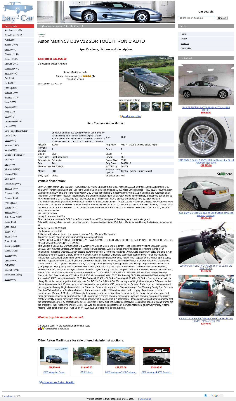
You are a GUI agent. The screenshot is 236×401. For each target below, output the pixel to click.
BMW (7, 49)
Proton (8, 203)
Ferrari (8, 73)
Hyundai (8, 97)
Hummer (8, 92)
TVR (7, 265)
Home (183, 34)
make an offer (132, 116)
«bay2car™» (9, 396)
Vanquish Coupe (54, 372)
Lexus (7, 136)
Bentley (8, 45)
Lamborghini (10, 121)
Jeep (7, 112)
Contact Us (186, 48)
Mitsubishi (9, 169)
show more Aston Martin (58, 382)
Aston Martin (10, 35)
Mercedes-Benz (12, 155)
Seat (7, 231)
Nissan (8, 174)
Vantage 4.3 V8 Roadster (156, 372)
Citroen (8, 59)
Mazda (8, 150)
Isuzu (7, 102)
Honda (8, 88)
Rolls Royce (10, 217)
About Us (185, 43)
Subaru (8, 251)
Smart (7, 241)
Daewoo (8, 64)
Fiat (6, 78)
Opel (7, 179)
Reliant (8, 207)
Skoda (7, 236)
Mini (6, 164)
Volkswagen (10, 275)
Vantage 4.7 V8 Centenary (121, 372)
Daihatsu (9, 68)
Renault (8, 212)
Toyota (8, 260)
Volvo (7, 279)
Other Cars (10, 184)
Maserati (8, 145)
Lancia (8, 126)
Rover (7, 222)
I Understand (144, 399)
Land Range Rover (13, 131)
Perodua (8, 188)
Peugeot (8, 193)
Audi (7, 40)
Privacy (184, 39)
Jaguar (8, 107)
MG (6, 160)
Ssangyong (10, 246)
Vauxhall (8, 270)
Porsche (8, 198)
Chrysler (8, 54)
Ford (7, 83)
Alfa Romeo (10, 30)
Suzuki (8, 255)
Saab (7, 227)
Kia (6, 116)
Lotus (7, 140)
